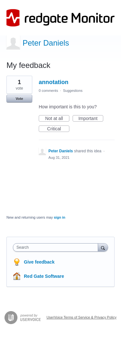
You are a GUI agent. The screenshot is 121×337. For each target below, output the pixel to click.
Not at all (57, 119)
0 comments (48, 90)
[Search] (103, 247)
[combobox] (57, 247)
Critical (58, 129)
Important (90, 119)
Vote (19, 99)
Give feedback (39, 262)
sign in (59, 217)
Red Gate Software (44, 276)
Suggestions (73, 90)
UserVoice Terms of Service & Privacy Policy (81, 317)
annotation (53, 82)
